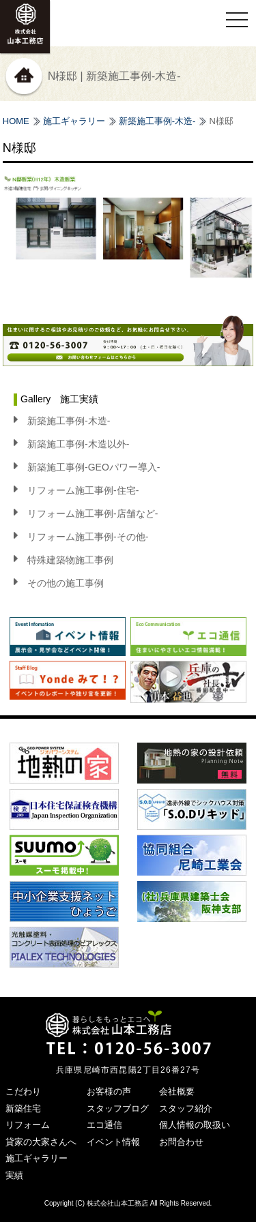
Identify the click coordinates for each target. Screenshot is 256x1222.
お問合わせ (181, 1142)
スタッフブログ (118, 1108)
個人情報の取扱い (194, 1125)
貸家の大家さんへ (40, 1142)
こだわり (23, 1091)
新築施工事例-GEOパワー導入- (93, 467)
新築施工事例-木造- (157, 121)
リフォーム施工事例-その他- (87, 536)
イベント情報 (113, 1142)
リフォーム (27, 1125)
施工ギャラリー (74, 121)
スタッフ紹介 (185, 1108)
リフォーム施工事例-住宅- (83, 490)
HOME (16, 121)
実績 (14, 1175)
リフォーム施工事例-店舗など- (92, 513)
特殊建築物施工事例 (70, 559)
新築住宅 (23, 1108)
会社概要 (177, 1091)
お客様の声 (109, 1091)
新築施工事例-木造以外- (78, 443)
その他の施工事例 (65, 583)
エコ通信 (104, 1125)
